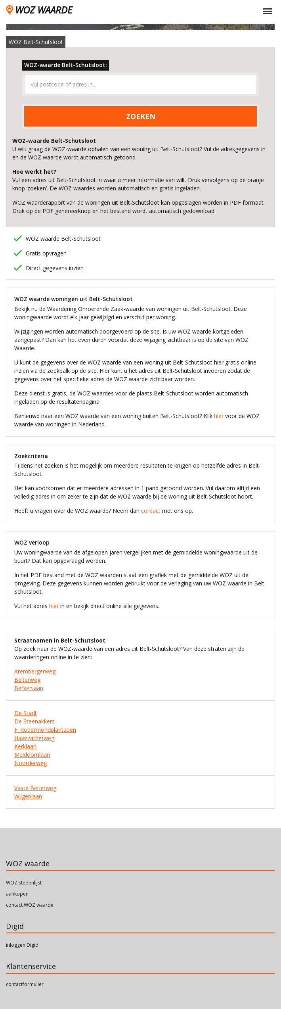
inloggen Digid (22, 945)
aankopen (17, 893)
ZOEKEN (140, 116)
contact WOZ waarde (30, 905)
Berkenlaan (28, 688)
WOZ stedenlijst (24, 882)
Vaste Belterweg (35, 788)
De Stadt (25, 713)
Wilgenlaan (28, 796)
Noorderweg (30, 763)
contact (151, 510)
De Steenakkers (34, 721)
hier (219, 416)
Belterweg (27, 679)
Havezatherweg (34, 738)
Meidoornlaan (32, 754)
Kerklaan (25, 746)
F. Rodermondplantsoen (45, 729)
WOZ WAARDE (39, 9)
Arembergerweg (34, 671)
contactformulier (25, 984)
